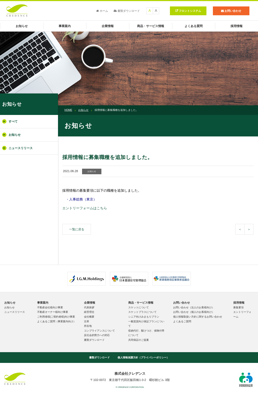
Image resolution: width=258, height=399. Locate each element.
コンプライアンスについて (99, 330)
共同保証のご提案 (138, 339)
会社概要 (89, 316)
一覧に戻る (76, 229)
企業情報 (108, 26)
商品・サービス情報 (150, 26)
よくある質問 (194, 26)
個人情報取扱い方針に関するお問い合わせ (197, 316)
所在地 (88, 325)
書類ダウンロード (127, 10)
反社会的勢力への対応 (97, 335)
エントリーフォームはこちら (84, 208)
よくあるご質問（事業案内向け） (56, 321)
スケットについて (138, 307)
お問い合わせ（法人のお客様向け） (193, 307)
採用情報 (237, 26)
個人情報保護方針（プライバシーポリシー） (143, 357)
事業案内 (65, 26)
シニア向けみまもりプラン (143, 316)
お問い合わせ (181, 302)
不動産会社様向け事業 (50, 307)
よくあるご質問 (182, 321)
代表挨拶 (89, 307)
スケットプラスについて (142, 311)
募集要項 (238, 307)
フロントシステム (190, 10)
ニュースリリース (17, 148)
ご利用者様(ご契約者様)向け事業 (56, 316)
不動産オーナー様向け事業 (52, 311)
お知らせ (22, 26)
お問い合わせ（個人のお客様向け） (193, 311)
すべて (10, 121)
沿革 (86, 321)
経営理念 (89, 311)
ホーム (102, 10)
